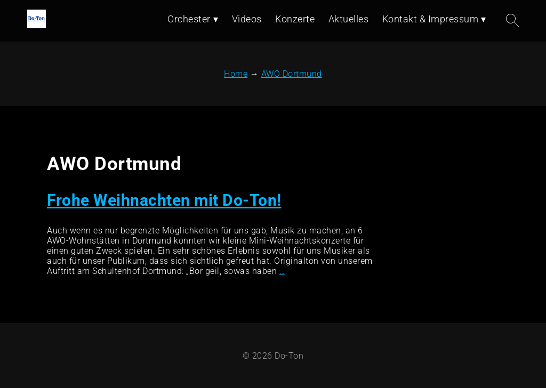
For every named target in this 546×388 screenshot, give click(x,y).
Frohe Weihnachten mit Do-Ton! (164, 200)
